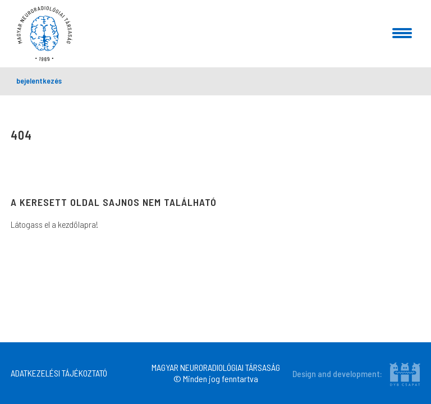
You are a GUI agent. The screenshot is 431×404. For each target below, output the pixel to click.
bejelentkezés (39, 80)
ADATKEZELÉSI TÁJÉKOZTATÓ (59, 373)
